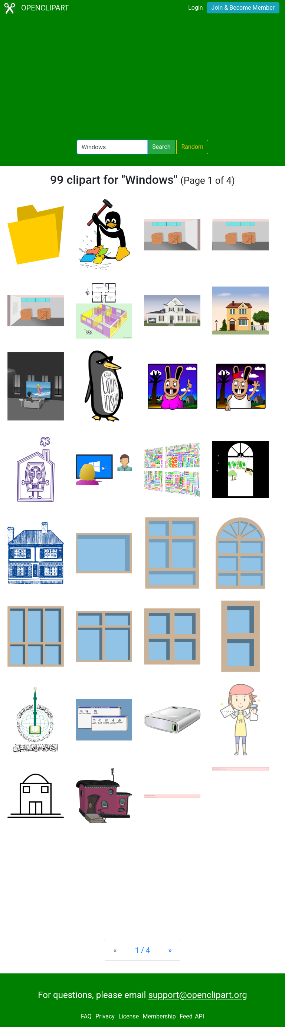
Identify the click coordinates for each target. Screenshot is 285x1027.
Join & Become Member (243, 7)
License (128, 1016)
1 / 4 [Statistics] (142, 950)
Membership (159, 1016)
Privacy (105, 1016)
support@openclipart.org (197, 995)
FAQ (86, 1016)
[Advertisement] (142, 78)
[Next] (170, 950)
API (199, 1016)
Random (192, 146)
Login (195, 7)
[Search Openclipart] (112, 147)
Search (161, 146)
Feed (186, 1016)
